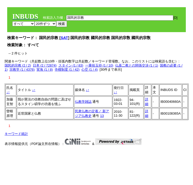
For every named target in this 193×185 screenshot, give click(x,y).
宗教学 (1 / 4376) (22, 69)
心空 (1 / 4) (89, 69)
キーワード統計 (16, 134)
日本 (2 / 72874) (45, 65)
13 (102, 116)
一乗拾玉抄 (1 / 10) (99, 65)
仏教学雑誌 (83, 102)
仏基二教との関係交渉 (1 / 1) (136, 65)
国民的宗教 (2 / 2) (18, 65)
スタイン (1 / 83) (71, 65)
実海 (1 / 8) (44, 69)
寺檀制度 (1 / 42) (67, 69)
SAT (64, 37)
